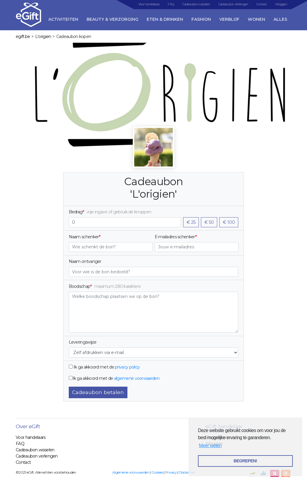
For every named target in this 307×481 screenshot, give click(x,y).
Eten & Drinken (165, 19)
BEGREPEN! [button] (245, 460)
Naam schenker (84, 236)
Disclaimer (187, 472)
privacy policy (127, 367)
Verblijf (229, 19)
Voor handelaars (149, 4)
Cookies (157, 472)
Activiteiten (63, 19)
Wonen (256, 19)
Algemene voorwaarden (130, 472)
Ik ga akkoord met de (93, 367)
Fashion (201, 19)
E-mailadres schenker (175, 236)
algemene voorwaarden (136, 378)
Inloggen (281, 4)
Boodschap (79, 286)
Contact (261, 4)
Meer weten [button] (210, 445)
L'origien (43, 36)
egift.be (23, 36)
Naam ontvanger (85, 261)
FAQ (171, 4)
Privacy (171, 472)
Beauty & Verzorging (112, 19)
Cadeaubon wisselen (196, 4)
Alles (280, 19)
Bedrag (76, 212)
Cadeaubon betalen (98, 392)
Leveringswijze (83, 342)
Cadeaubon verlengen (233, 4)
